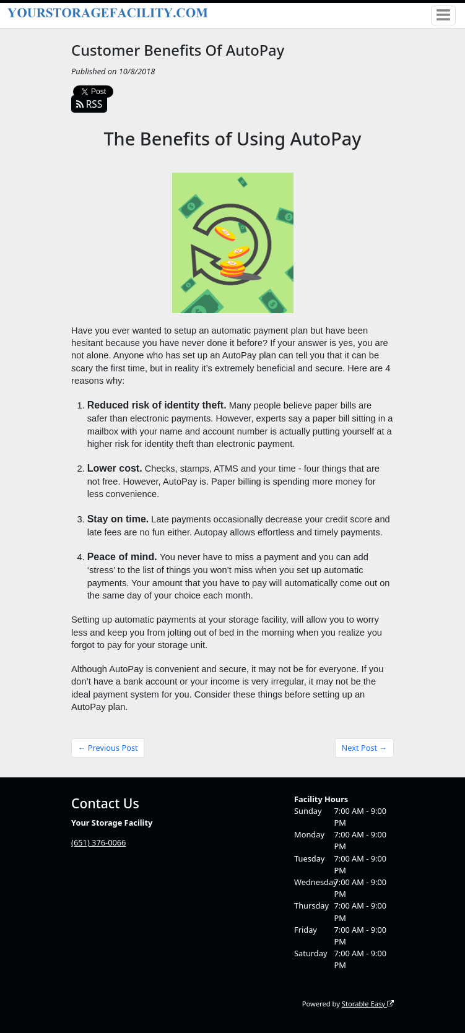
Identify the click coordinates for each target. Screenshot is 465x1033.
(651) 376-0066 (98, 842)
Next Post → (365, 747)
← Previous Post (108, 747)
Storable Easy (368, 1003)
